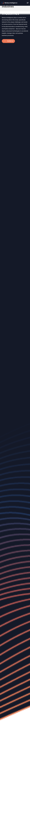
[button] (28, 3)
